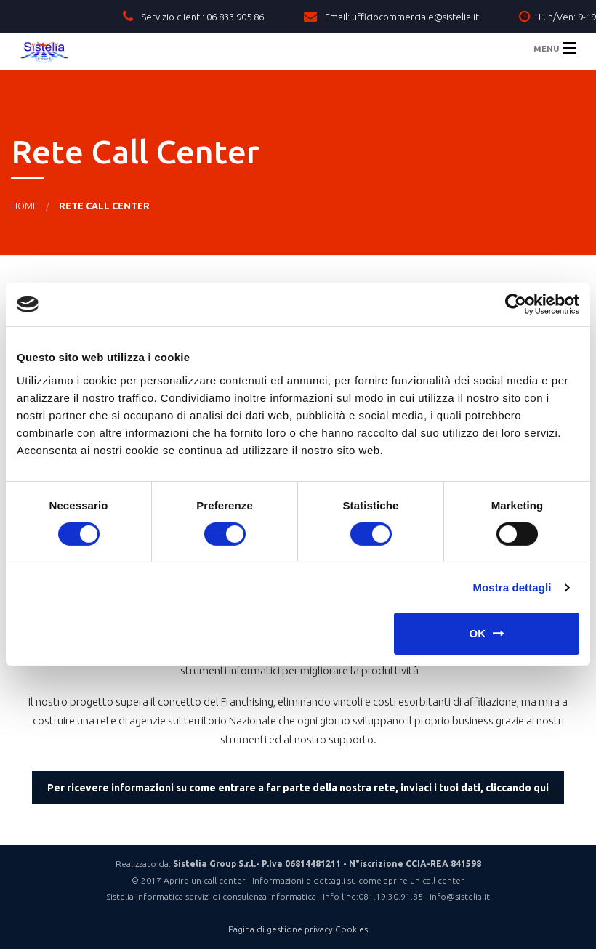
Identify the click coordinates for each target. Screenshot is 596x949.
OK (478, 633)
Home (24, 206)
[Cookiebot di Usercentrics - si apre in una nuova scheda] (515, 304)
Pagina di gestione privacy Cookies (298, 929)
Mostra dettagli (511, 587)
